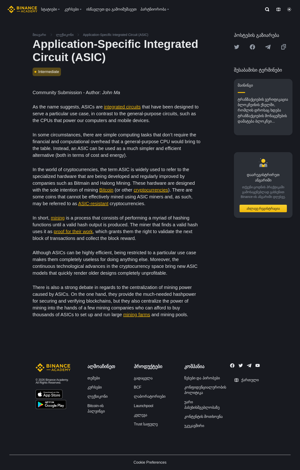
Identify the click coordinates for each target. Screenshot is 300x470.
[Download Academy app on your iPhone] (49, 395)
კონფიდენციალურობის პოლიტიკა (205, 390)
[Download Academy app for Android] (51, 405)
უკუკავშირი (194, 426)
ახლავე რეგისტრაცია (263, 208)
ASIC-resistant (93, 203)
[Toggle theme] (289, 9)
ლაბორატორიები (149, 396)
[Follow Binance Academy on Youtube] (257, 365)
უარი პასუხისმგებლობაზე (202, 404)
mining (58, 217)
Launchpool (143, 406)
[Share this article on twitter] (237, 47)
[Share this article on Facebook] (252, 47)
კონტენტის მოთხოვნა (203, 417)
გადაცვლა (143, 378)
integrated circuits (122, 106)
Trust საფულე (146, 424)
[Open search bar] (266, 9)
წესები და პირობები (202, 378)
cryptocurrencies (151, 190)
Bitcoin (106, 190)
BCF (137, 387)
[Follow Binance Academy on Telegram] (249, 365)
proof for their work (73, 231)
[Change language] (278, 9)
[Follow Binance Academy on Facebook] (232, 365)
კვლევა (140, 415)
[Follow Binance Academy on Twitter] (240, 365)
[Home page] (22, 9)
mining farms (136, 314)
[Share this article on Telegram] (268, 47)
